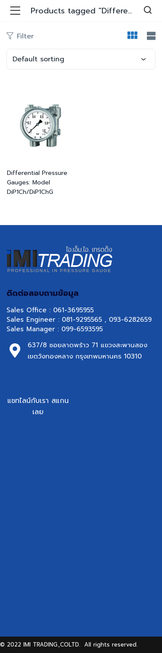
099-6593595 (83, 329)
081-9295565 (82, 319)
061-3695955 (73, 310)
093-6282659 (130, 319)
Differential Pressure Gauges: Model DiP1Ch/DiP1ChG (37, 182)
